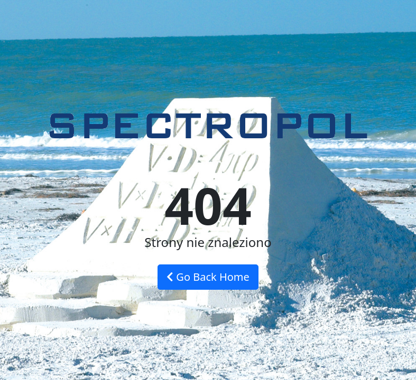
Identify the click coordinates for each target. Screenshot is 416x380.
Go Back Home (208, 277)
